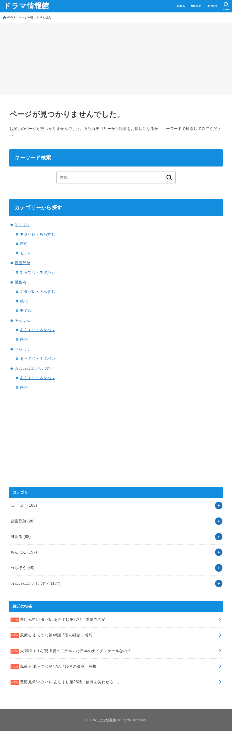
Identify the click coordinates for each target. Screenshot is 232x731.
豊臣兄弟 (195, 6)
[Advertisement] (116, 59)
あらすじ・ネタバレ (37, 272)
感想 (24, 243)
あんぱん (22, 320)
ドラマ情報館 (26, 6)
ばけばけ (212, 6)
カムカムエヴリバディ (34, 368)
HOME (11, 17)
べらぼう (22, 349)
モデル (26, 253)
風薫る (181, 6)
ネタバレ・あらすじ (37, 234)
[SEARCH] (226, 6)
